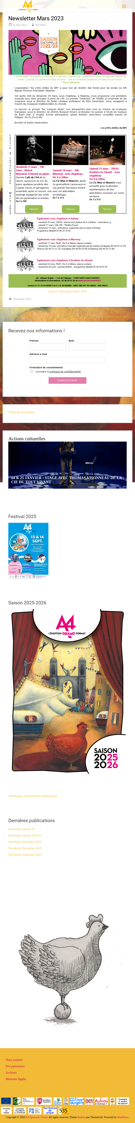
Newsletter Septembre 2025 (25, 854)
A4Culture (40, 25)
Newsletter (19, 299)
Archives (11, 1072)
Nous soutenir (14, 1059)
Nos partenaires (15, 1066)
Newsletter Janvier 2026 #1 (25, 835)
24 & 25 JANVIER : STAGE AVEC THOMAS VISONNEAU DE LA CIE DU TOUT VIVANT (66, 480)
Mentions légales (16, 1079)
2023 (28, 299)
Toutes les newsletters (21, 412)
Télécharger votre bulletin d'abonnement (32, 796)
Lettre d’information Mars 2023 (67, 291)
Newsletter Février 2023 (19, 316)
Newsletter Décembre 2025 (24, 841)
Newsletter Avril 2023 (117, 316)
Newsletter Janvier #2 (21, 829)
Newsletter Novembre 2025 (25, 848)
